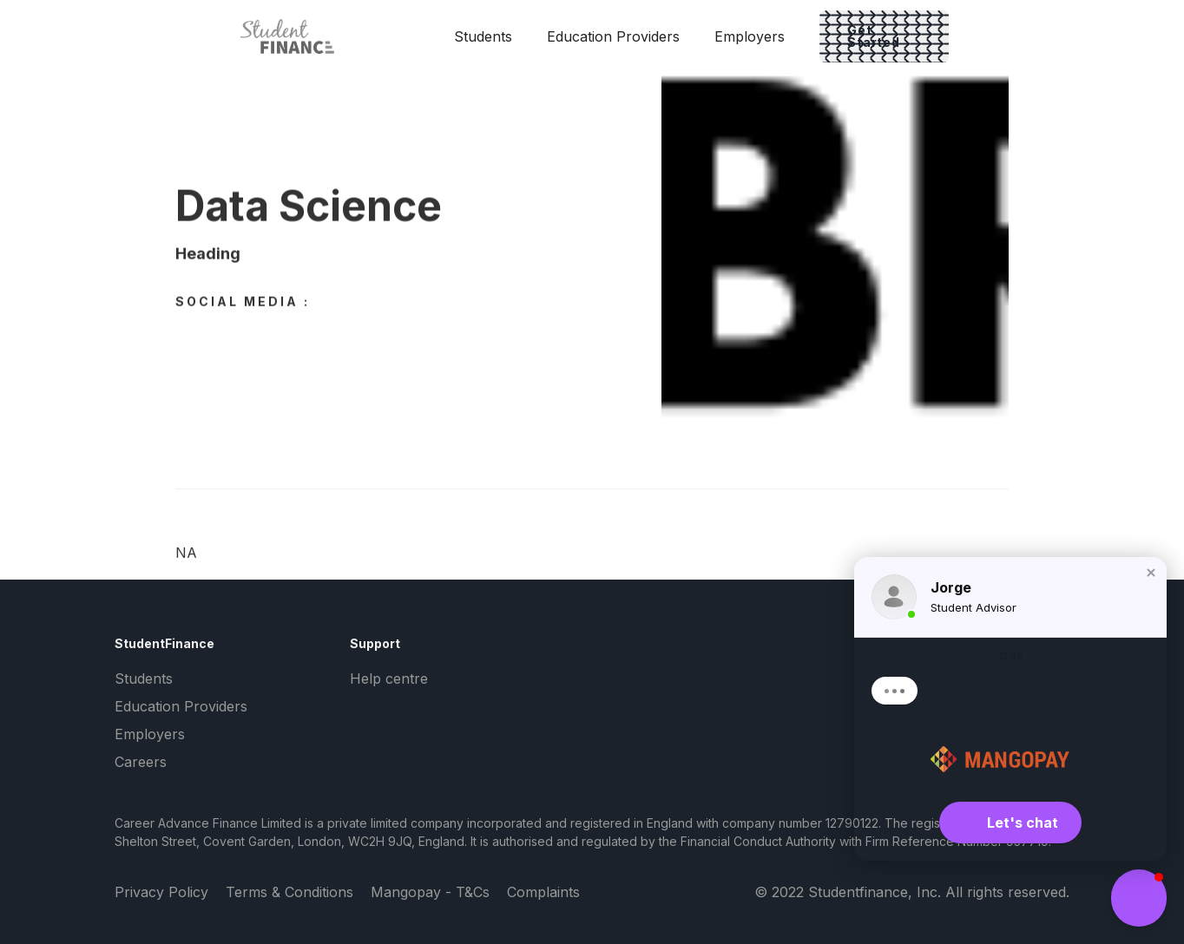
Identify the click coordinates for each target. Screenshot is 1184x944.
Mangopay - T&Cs (430, 892)
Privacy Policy (161, 892)
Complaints (543, 892)
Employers (749, 36)
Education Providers (613, 36)
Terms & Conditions (289, 892)
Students (483, 36)
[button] (1151, 572)
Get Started (873, 36)
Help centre (389, 678)
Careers (141, 761)
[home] (300, 36)
